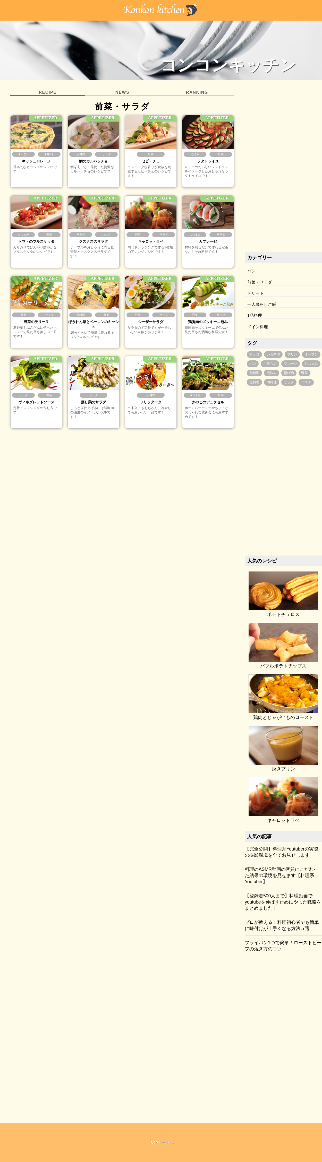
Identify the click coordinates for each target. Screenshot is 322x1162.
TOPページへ (161, 1142)
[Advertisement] (283, 167)
